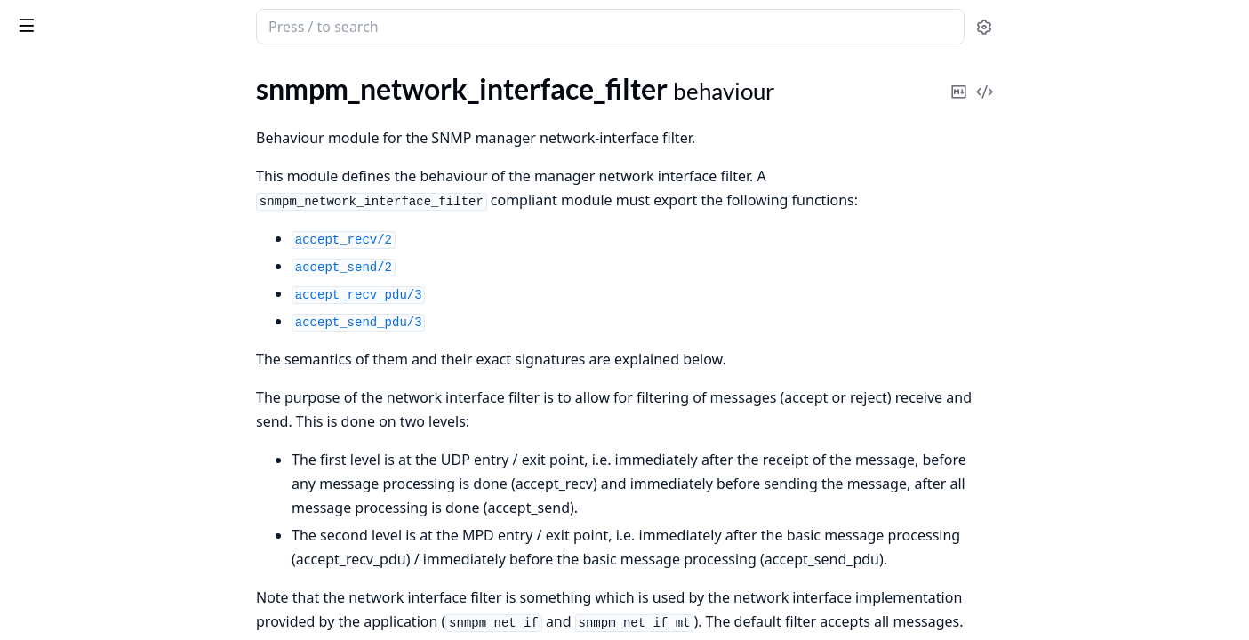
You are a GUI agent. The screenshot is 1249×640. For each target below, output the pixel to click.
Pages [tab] (32, 72)
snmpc (32, 356)
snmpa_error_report (73, 116)
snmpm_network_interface (93, 452)
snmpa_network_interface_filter (108, 260)
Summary (60, 508)
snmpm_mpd (51, 428)
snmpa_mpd (49, 212)
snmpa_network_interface (91, 236)
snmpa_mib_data (63, 164)
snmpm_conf (51, 404)
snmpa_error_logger (72, 92)
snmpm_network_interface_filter (110, 476)
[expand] (249, 96)
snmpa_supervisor (68, 332)
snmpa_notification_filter (88, 308)
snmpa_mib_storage (72, 188)
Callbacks (60, 550)
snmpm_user (51, 582)
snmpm (35, 380)
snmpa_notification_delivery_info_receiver (126, 284)
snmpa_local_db (60, 140)
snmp (83, 17)
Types (49, 529)
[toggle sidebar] (243, 25)
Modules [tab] (107, 72)
